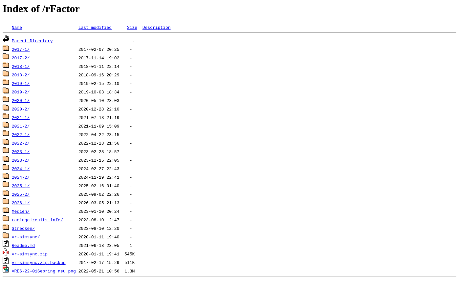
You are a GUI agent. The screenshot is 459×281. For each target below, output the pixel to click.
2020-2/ (21, 109)
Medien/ (21, 211)
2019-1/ (21, 83)
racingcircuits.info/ (37, 220)
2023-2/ (21, 160)
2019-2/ (21, 92)
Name (17, 27)
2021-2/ (21, 126)
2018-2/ (21, 75)
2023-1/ (21, 151)
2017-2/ (21, 58)
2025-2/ (21, 194)
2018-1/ (21, 66)
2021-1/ (21, 117)
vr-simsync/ (26, 237)
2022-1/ (21, 134)
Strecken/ (23, 228)
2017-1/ (21, 49)
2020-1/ (21, 100)
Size (132, 27)
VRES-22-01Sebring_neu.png (44, 271)
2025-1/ (21, 186)
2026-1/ (21, 203)
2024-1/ (21, 168)
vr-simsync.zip (30, 254)
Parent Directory (32, 41)
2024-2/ (21, 177)
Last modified (95, 27)
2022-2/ (21, 143)
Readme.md (23, 245)
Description (156, 27)
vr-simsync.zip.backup (39, 262)
